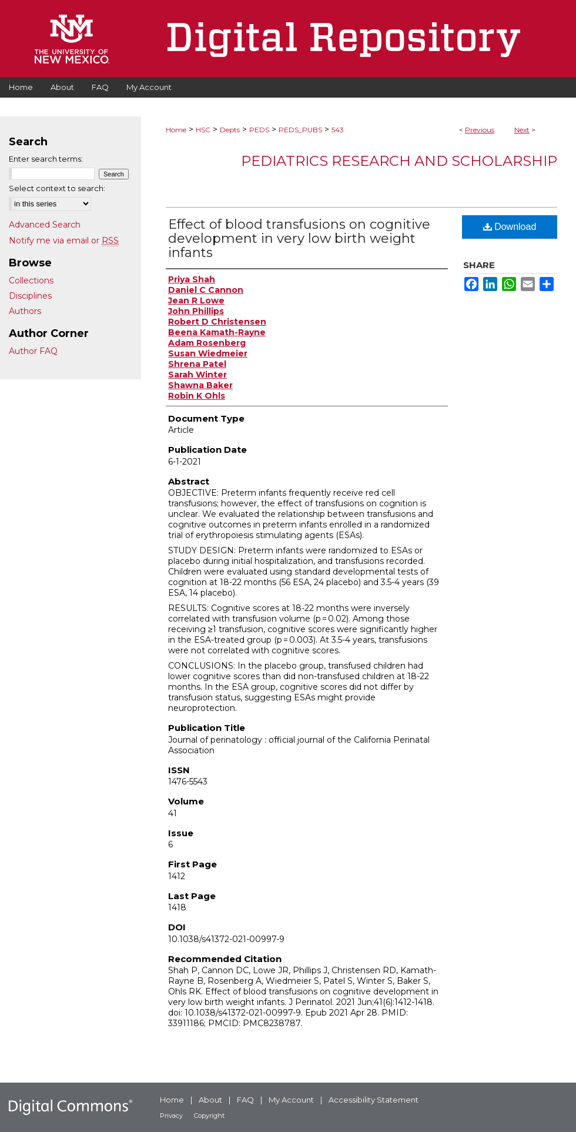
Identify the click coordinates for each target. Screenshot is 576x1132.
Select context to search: (57, 188)
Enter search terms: (46, 158)
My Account (291, 1099)
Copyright (209, 1115)
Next (522, 129)
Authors (25, 311)
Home (176, 129)
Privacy (171, 1115)
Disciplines (30, 295)
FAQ (245, 1099)
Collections (31, 280)
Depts (230, 129)
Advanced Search (45, 224)
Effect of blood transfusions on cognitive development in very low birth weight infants (299, 238)
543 (337, 129)
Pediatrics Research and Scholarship (399, 160)
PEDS (259, 129)
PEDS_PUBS (300, 129)
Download (510, 227)
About (210, 1099)
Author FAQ (33, 351)
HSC (203, 129)
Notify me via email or (64, 240)
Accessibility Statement (373, 1099)
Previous (479, 129)
